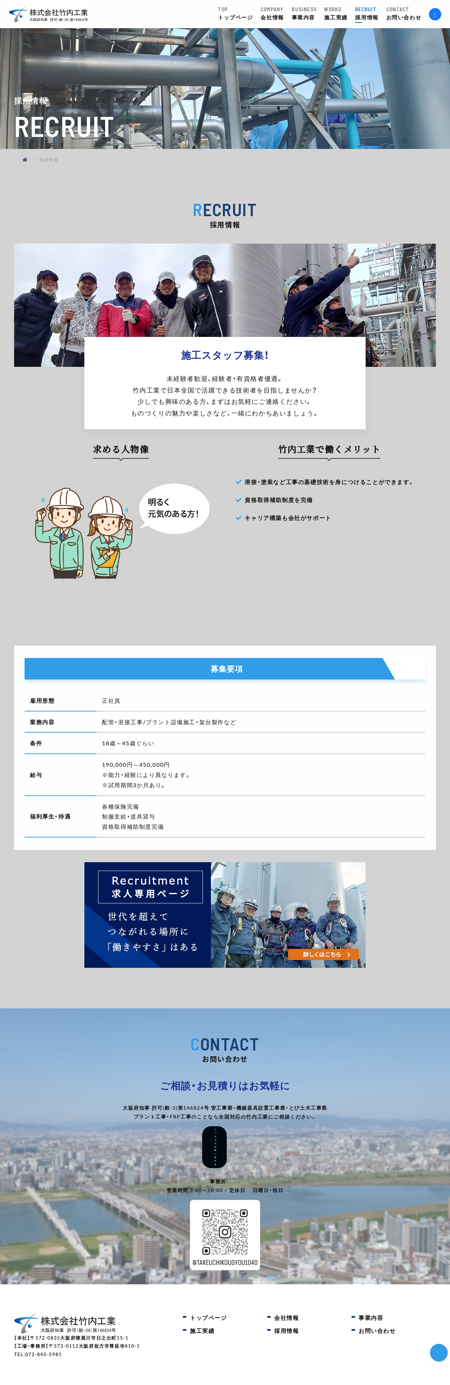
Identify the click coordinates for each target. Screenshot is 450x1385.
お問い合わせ (407, 13)
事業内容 (308, 13)
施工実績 (339, 13)
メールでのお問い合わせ (225, 1134)
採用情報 (370, 13)
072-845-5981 (235, 1156)
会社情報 (276, 13)
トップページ (239, 13)
